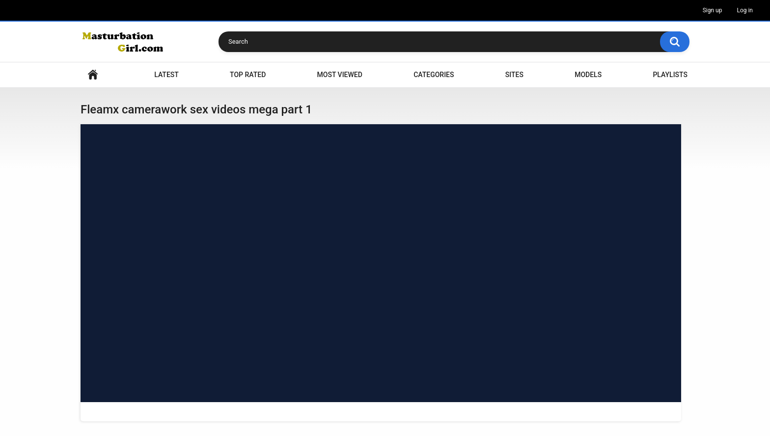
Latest (166, 75)
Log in (745, 10)
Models (588, 75)
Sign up (712, 10)
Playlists (670, 75)
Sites (514, 75)
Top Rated (248, 75)
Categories (433, 75)
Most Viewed (339, 75)
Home (93, 74)
